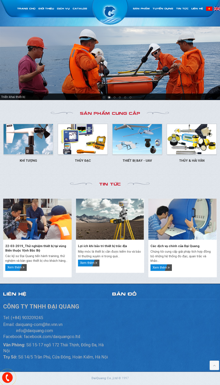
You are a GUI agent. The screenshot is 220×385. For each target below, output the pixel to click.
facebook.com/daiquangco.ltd (52, 336)
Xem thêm (16, 267)
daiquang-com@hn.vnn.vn (39, 324)
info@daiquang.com (34, 330)
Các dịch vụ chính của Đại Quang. (175, 246)
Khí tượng (28, 161)
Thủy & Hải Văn (192, 161)
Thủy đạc (83, 161)
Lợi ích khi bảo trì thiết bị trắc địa (102, 246)
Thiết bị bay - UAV (137, 161)
